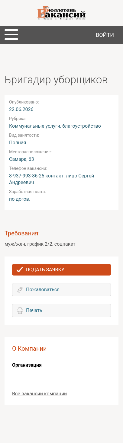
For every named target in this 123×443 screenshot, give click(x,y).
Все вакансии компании (39, 394)
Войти (105, 35)
